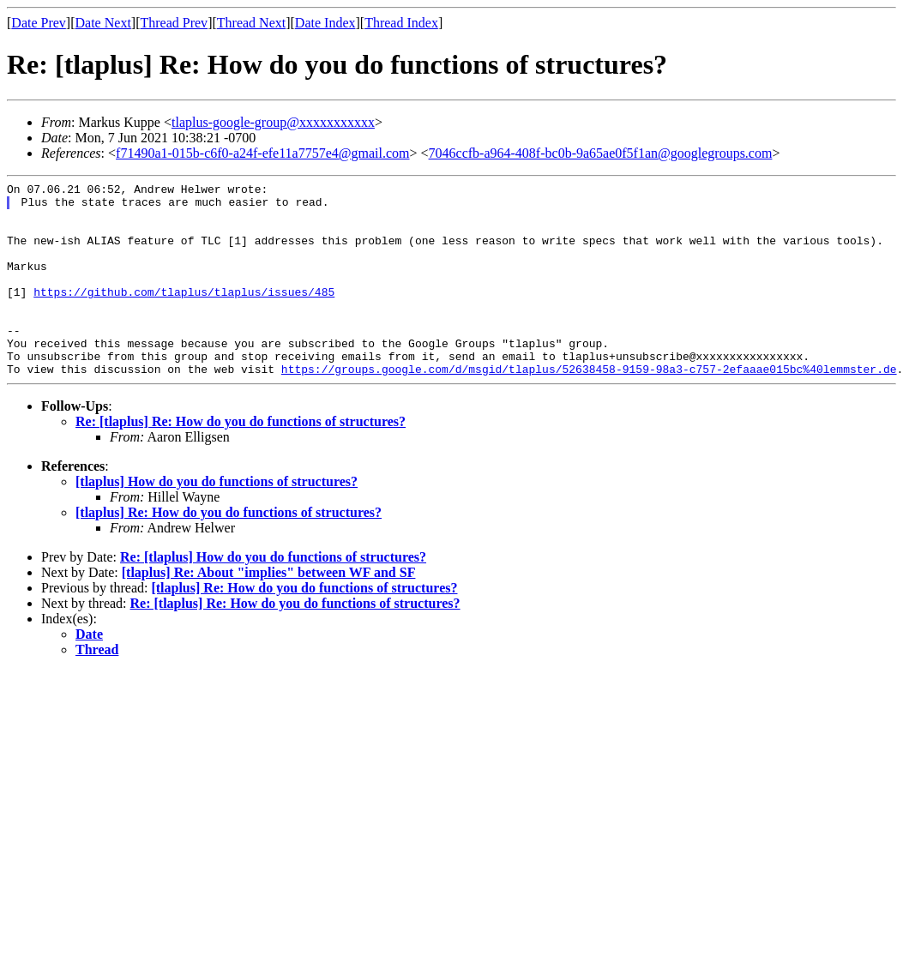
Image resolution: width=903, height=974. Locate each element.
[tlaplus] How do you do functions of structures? (216, 520)
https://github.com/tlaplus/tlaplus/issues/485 (183, 314)
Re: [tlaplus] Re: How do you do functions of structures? (240, 460)
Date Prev (38, 22)
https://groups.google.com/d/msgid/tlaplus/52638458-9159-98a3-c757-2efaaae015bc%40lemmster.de (589, 407)
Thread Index (401, 22)
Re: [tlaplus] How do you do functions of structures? (273, 595)
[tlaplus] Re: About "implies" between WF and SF (269, 611)
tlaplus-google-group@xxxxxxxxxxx (273, 122)
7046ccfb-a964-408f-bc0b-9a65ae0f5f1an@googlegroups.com (601, 153)
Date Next (103, 22)
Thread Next (251, 22)
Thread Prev (174, 22)
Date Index (325, 22)
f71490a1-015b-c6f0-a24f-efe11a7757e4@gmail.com (262, 153)
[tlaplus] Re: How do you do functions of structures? (228, 551)
